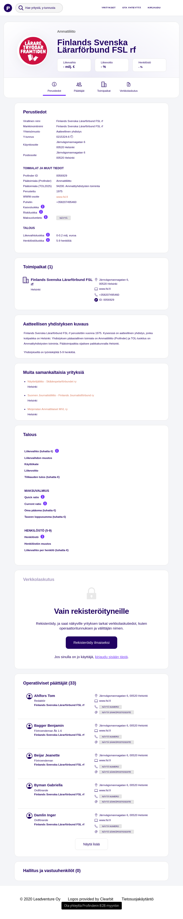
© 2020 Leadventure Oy (40, 899)
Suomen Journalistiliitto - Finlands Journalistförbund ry (61, 395)
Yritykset (109, 7)
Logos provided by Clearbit (90, 899)
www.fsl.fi (62, 196)
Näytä (63, 218)
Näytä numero (110, 707)
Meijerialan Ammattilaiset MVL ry (48, 409)
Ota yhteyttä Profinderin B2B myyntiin (91, 906)
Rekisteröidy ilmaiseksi (91, 642)
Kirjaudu (154, 7)
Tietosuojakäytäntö (138, 899)
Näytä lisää (91, 844)
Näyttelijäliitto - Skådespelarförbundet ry (52, 381)
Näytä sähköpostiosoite (116, 712)
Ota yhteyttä (131, 7)
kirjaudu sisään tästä (111, 657)
